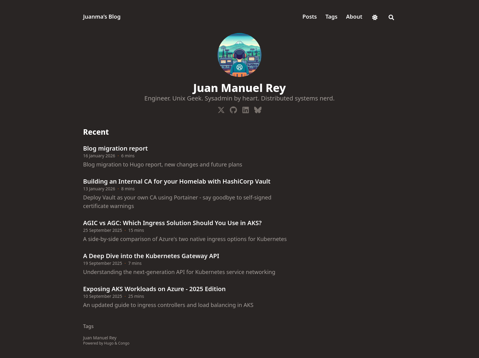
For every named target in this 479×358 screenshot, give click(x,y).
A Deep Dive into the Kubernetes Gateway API (151, 256)
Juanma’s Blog (102, 16)
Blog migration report (115, 148)
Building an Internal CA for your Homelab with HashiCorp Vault (176, 181)
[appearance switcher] (375, 16)
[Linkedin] (246, 109)
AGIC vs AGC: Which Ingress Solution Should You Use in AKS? (172, 223)
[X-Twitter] (221, 109)
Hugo (109, 343)
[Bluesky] (258, 109)
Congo (124, 343)
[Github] (233, 109)
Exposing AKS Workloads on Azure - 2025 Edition (154, 289)
